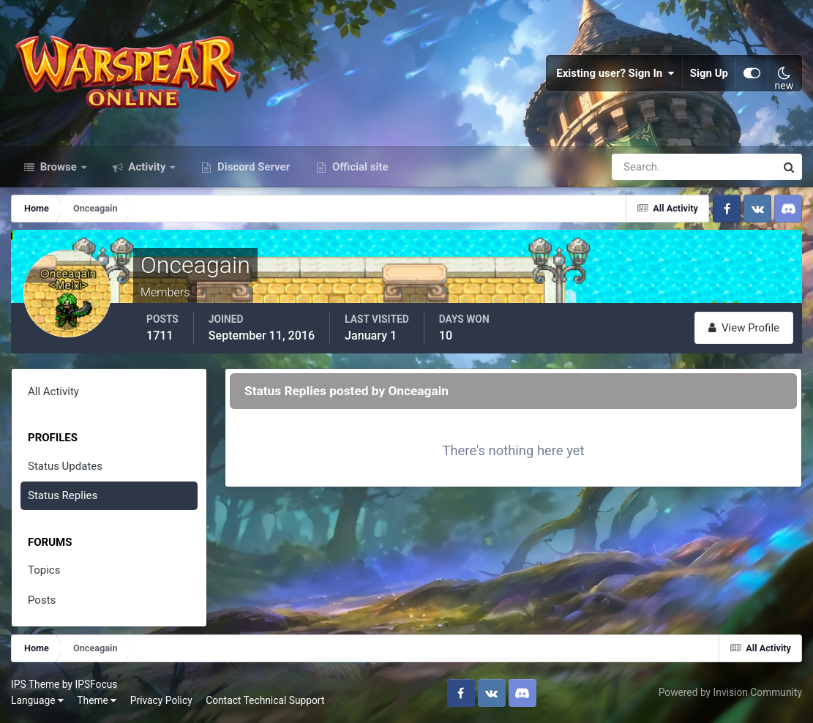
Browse (58, 166)
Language (37, 700)
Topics (44, 570)
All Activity (53, 391)
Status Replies (62, 495)
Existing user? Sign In (615, 73)
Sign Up (709, 73)
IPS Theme (35, 684)
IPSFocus (96, 684)
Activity (147, 166)
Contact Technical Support (265, 700)
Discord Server (252, 166)
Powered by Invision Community (730, 692)
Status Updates (65, 466)
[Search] (643, 167)
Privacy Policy (161, 700)
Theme (96, 700)
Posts (42, 600)
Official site (358, 166)
